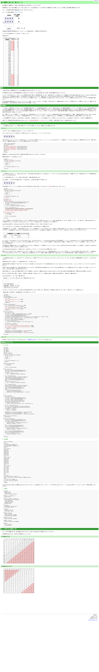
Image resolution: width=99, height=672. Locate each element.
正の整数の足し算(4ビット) (33, 356)
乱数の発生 (6, 295)
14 (17, 297)
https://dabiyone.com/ (93, 669)
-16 (4, 297)
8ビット (20, 33)
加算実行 (9, 28)
